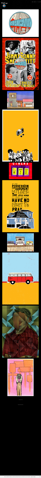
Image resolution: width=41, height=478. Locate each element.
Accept (32, 476)
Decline (34, 476)
